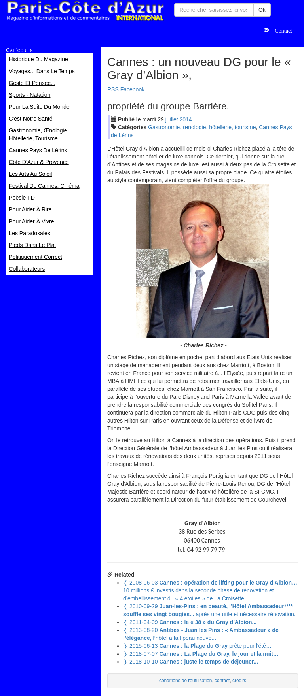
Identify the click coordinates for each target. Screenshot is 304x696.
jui (171, 119)
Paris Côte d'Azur (85, 11)
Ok (262, 10)
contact (222, 680)
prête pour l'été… (197, 646)
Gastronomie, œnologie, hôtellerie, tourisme (202, 127)
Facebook (132, 89)
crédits (239, 680)
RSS (113, 89)
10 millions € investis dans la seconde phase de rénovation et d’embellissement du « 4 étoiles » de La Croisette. (210, 590)
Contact (280, 30)
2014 (186, 119)
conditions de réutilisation (185, 680)
